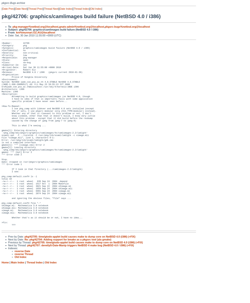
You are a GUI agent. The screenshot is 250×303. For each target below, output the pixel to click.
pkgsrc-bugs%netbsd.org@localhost (127, 26)
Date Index (66, 8)
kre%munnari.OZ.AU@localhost (35, 32)
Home (5, 299)
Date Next (21, 8)
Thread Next (51, 8)
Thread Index (81, 8)
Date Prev (8, 8)
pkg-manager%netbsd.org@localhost (35, 26)
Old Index (95, 8)
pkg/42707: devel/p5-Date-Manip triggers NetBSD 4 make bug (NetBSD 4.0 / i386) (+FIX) (80, 282)
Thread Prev (35, 8)
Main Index (17, 299)
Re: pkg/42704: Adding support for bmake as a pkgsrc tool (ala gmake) (67, 277)
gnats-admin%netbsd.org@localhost (81, 26)
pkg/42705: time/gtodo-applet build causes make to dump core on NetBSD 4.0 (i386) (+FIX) (79, 274)
